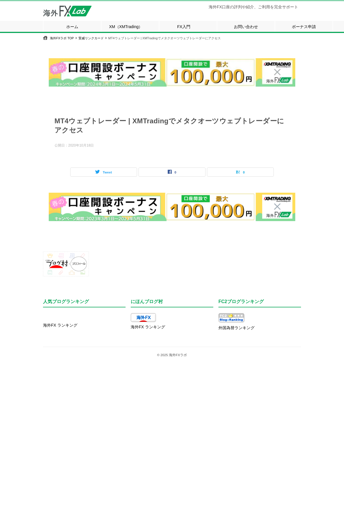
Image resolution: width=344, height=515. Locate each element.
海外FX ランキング (60, 325)
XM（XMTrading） (126, 26)
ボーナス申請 (304, 26)
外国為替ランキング (236, 327)
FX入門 (183, 26)
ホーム (72, 26)
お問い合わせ (246, 26)
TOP (62, 38)
